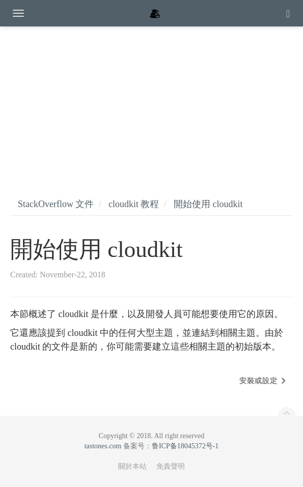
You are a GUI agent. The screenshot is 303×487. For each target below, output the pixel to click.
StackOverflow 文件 (56, 204)
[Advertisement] (151, 102)
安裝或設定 (258, 381)
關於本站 (132, 466)
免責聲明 (170, 466)
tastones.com (103, 446)
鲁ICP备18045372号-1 (185, 446)
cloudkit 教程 (133, 204)
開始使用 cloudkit (208, 204)
